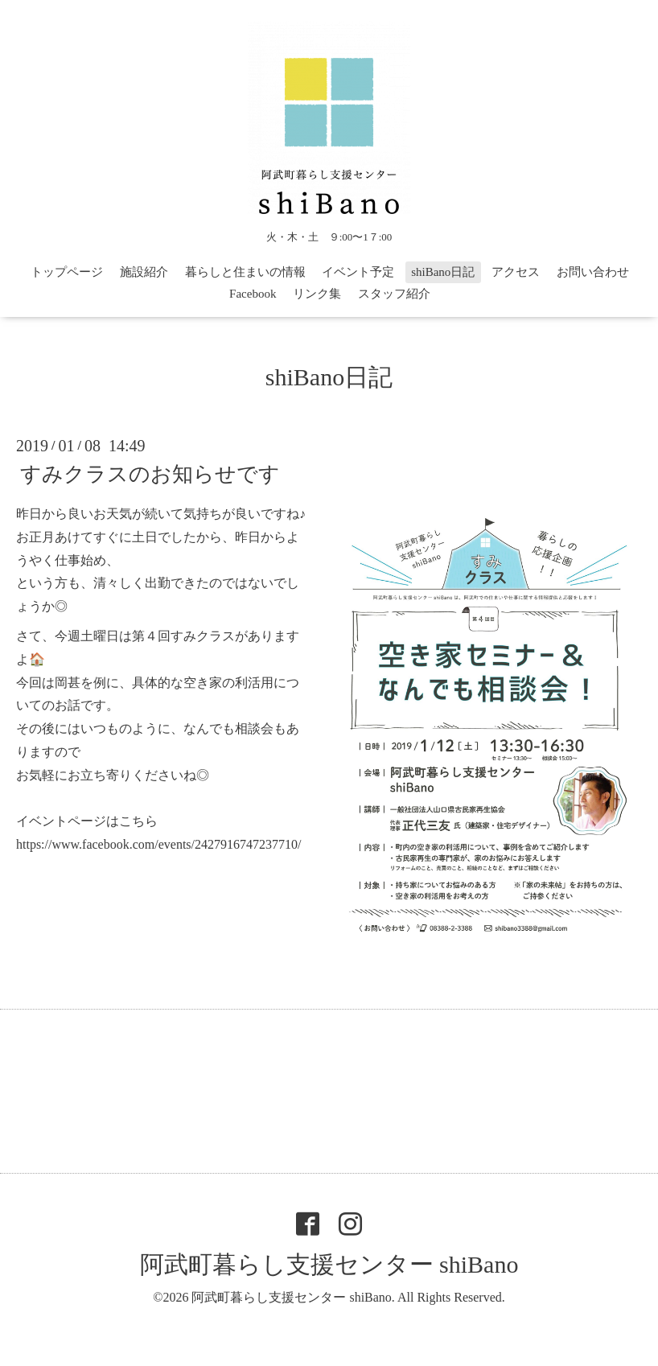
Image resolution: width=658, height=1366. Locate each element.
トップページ (67, 271)
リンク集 (317, 293)
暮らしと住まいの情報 (245, 271)
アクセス (515, 271)
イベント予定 (358, 271)
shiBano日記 (443, 271)
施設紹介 (144, 271)
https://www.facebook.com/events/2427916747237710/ (158, 844)
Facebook (252, 293)
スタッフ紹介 (394, 293)
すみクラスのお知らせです (150, 474)
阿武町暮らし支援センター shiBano (329, 1264)
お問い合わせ (593, 271)
